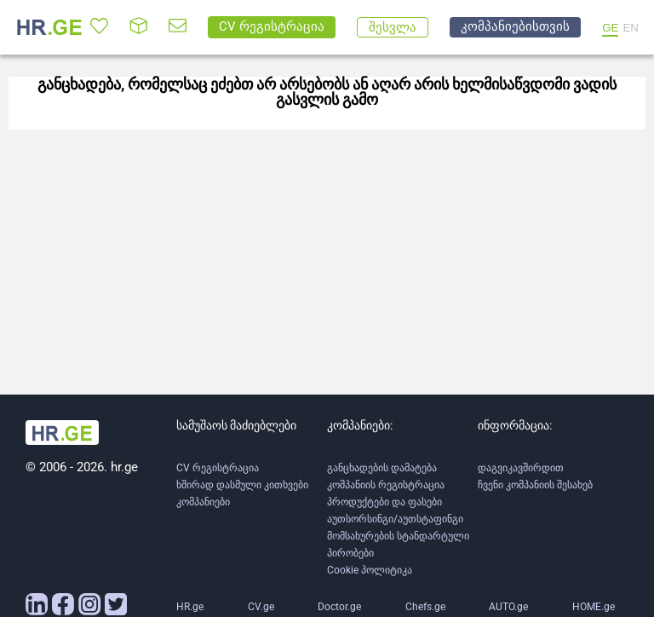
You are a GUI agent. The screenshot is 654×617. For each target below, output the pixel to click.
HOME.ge (593, 607)
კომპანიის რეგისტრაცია (386, 485)
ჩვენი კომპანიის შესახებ (535, 485)
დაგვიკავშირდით (521, 468)
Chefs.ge (425, 607)
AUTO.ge (508, 607)
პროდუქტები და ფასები (384, 502)
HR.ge (190, 607)
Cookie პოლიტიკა (369, 570)
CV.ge (261, 607)
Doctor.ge (339, 607)
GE (610, 27)
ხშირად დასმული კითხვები (242, 485)
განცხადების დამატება (382, 468)
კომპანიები (203, 502)
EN (630, 27)
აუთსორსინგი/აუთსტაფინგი (395, 519)
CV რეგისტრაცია (217, 468)
